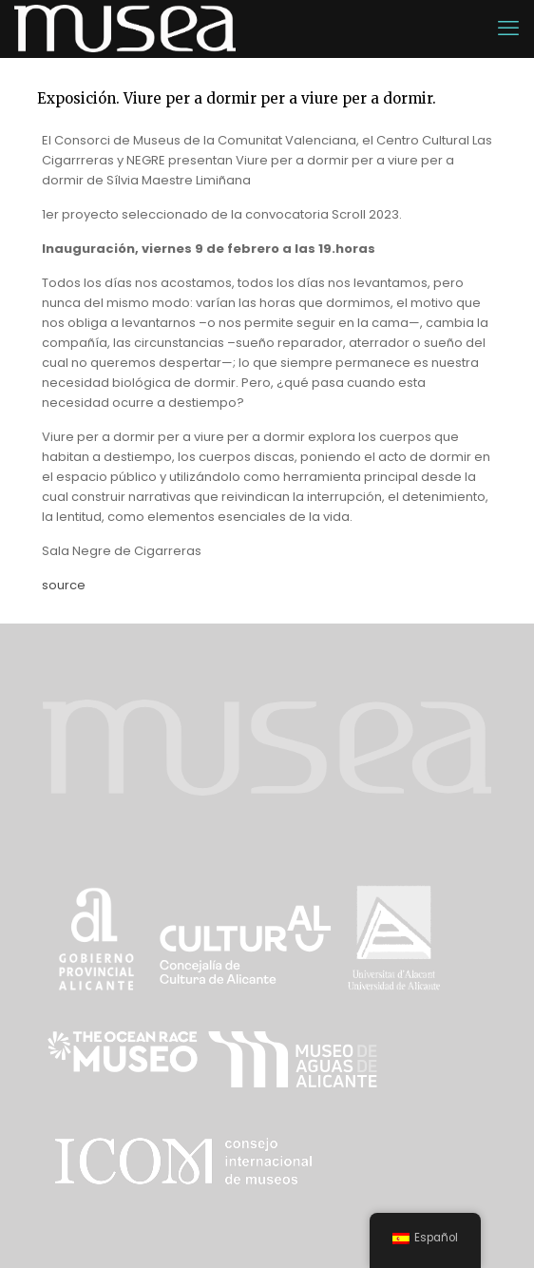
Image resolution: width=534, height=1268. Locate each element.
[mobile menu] (508, 28)
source (64, 585)
